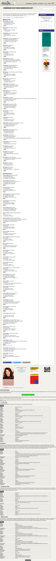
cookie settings (20, 387)
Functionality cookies (4, 486)
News (45, 3)
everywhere (13, 7)
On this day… (40, 3)
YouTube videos (3, 443)
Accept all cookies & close (28, 394)
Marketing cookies (4, 517)
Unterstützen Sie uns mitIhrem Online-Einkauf (21, 370)
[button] (7, 362)
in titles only (13, 8)
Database (35, 3)
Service (49, 3)
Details (4, 185)
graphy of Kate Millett (8, 345)
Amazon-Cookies (35, 527)
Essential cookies (3, 403)
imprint (11, 387)
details (5, 25)
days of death (12, 17)
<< (42, 20)
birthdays (5, 17)
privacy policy (15, 387)
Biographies (29, 3)
